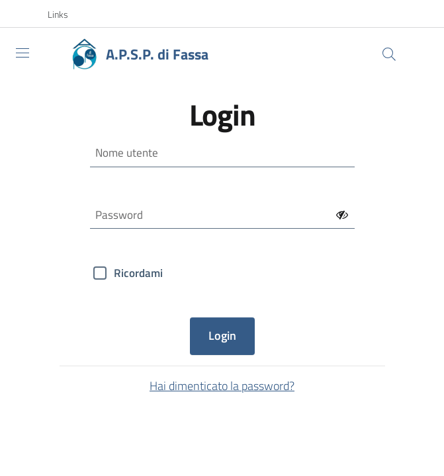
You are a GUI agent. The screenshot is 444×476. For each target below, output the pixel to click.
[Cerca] (389, 54)
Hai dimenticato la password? (222, 386)
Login (222, 335)
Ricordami (138, 273)
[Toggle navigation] (22, 53)
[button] (65, 14)
